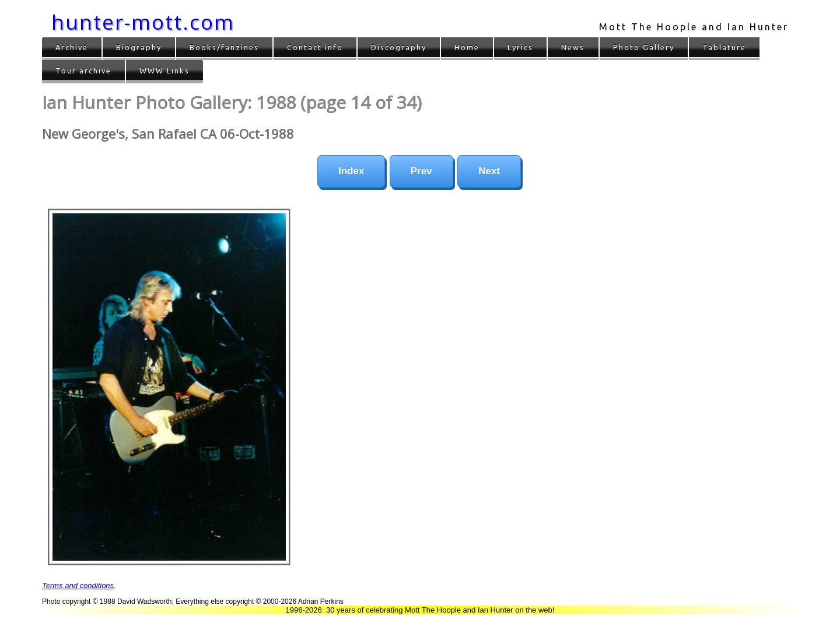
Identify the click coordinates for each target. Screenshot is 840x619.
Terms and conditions (78, 585)
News (572, 47)
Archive (71, 47)
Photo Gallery (643, 47)
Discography (398, 47)
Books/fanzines (224, 47)
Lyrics (520, 47)
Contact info (315, 47)
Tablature (724, 47)
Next (489, 171)
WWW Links (164, 70)
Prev (421, 171)
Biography (139, 47)
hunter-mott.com (143, 22)
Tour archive (83, 70)
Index (351, 171)
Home (467, 47)
